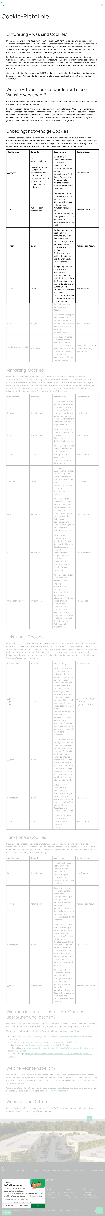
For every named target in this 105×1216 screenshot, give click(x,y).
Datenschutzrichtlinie (86, 1080)
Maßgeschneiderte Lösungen (56, 1170)
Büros (35, 1170)
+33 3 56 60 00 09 (50, 1197)
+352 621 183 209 (70, 1197)
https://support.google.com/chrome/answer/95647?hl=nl (51, 1042)
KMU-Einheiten (21, 1170)
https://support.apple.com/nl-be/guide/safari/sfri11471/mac (43, 1045)
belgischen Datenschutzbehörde (58, 1091)
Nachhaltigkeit (96, 1170)
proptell (33, 1210)
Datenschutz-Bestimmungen (47, 1210)
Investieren (80, 1170)
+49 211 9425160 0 (91, 1197)
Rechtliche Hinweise (81, 1210)
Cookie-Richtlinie (65, 1210)
